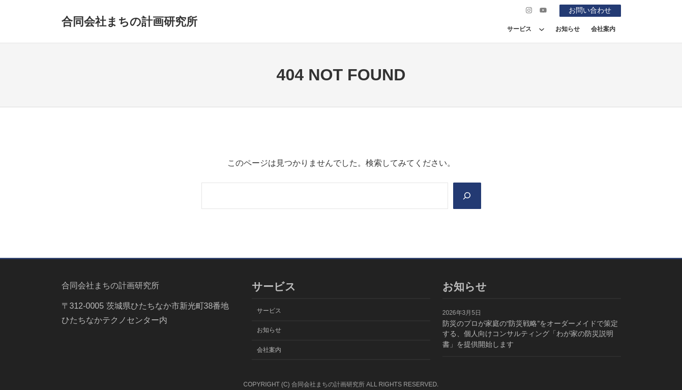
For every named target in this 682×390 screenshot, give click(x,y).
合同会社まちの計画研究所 (129, 21)
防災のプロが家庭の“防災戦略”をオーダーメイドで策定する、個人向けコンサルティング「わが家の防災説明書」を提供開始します (530, 334)
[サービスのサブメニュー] (542, 29)
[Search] (467, 196)
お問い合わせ (590, 10)
